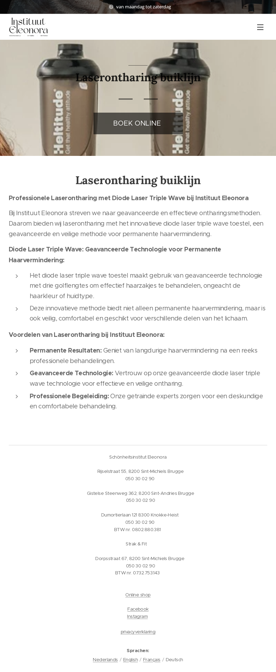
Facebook (138, 609)
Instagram (137, 616)
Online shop (137, 595)
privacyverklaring (138, 632)
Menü (260, 27)
